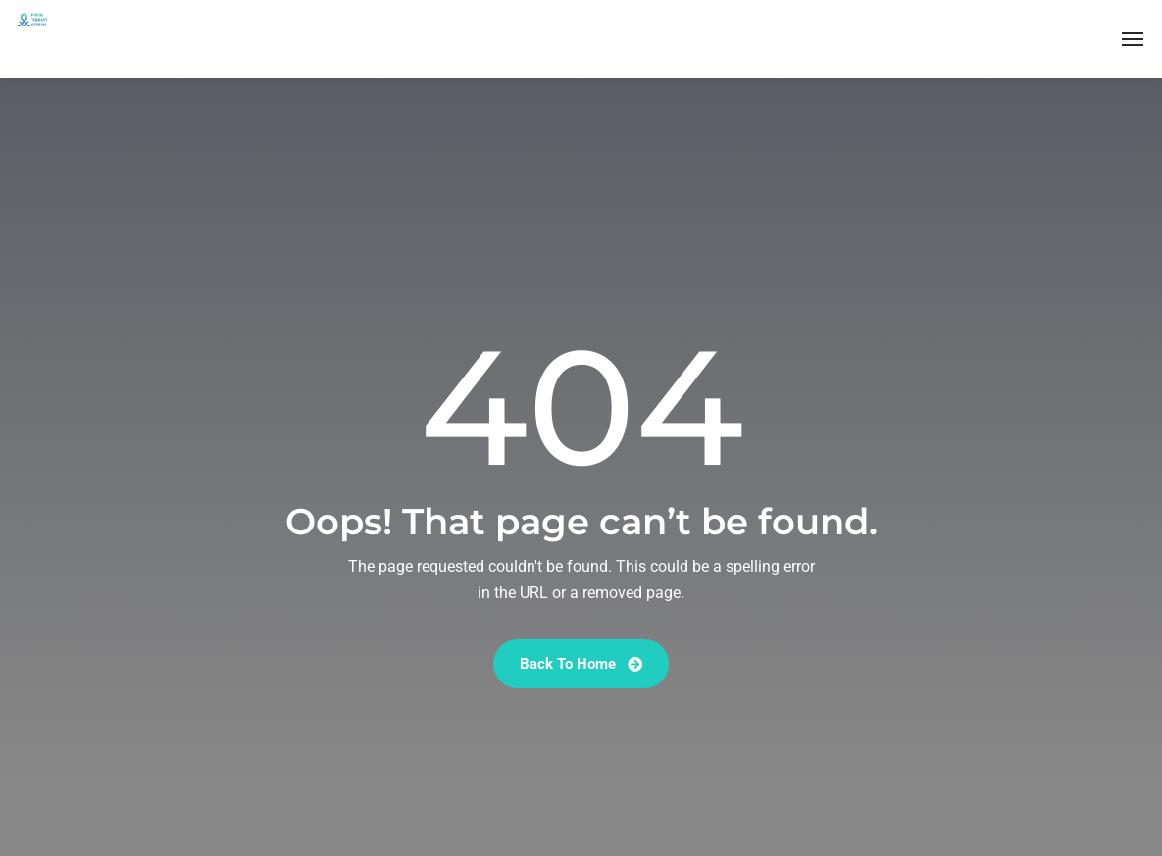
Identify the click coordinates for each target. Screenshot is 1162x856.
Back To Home (581, 664)
